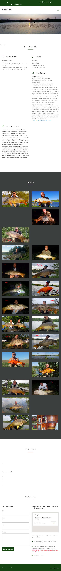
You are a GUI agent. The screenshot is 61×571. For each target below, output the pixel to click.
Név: (3, 511)
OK (53, 522)
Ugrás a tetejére (54, 567)
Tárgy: (3, 525)
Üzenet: (4, 532)
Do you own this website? (40, 522)
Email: (3, 518)
